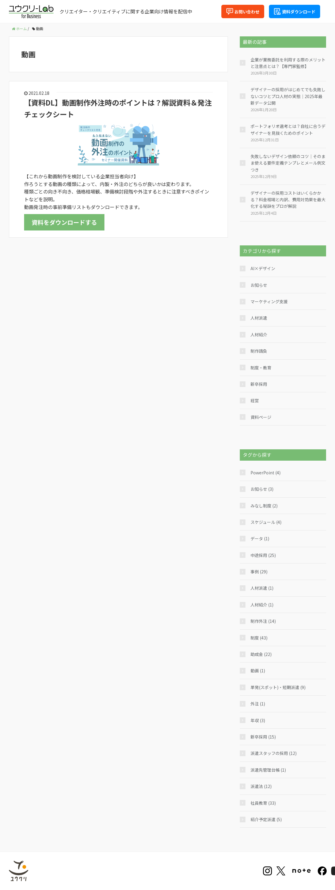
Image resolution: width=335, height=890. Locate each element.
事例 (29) (259, 572)
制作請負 (259, 351)
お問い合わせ (242, 11)
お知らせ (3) (262, 489)
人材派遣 (259, 318)
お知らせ (259, 285)
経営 (255, 400)
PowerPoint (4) (266, 473)
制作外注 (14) (263, 621)
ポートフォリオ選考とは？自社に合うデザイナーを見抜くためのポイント (288, 129)
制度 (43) (259, 638)
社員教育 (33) (263, 803)
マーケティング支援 (269, 301)
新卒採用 (259, 384)
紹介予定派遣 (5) (266, 819)
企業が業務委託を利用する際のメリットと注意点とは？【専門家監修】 (288, 63)
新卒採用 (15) (263, 737)
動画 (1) (258, 671)
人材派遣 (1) (262, 588)
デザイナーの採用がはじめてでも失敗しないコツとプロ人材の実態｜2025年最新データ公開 (288, 96)
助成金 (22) (261, 654)
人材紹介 (259, 335)
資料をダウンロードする (64, 222)
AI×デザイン (263, 268)
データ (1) (260, 538)
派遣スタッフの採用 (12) (274, 753)
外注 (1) (258, 704)
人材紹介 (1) (262, 605)
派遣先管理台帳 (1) (268, 770)
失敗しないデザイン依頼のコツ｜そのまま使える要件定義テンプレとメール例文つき (288, 163)
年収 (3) (258, 720)
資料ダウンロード (294, 11)
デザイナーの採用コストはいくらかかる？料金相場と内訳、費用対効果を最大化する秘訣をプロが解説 (288, 199)
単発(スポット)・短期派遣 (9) (278, 687)
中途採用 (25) (263, 555)
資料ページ (261, 417)
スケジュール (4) (266, 522)
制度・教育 (261, 368)
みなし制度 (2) (264, 506)
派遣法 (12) (261, 786)
